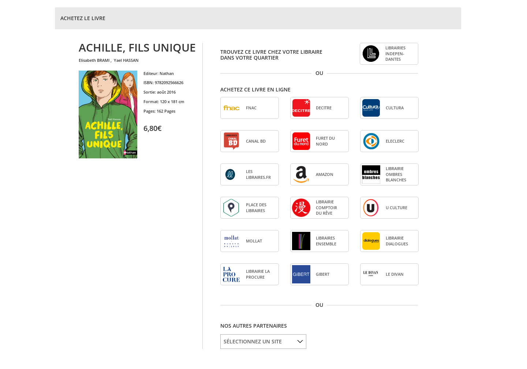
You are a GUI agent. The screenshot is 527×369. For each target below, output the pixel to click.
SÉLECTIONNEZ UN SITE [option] (253, 341)
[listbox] (263, 341)
